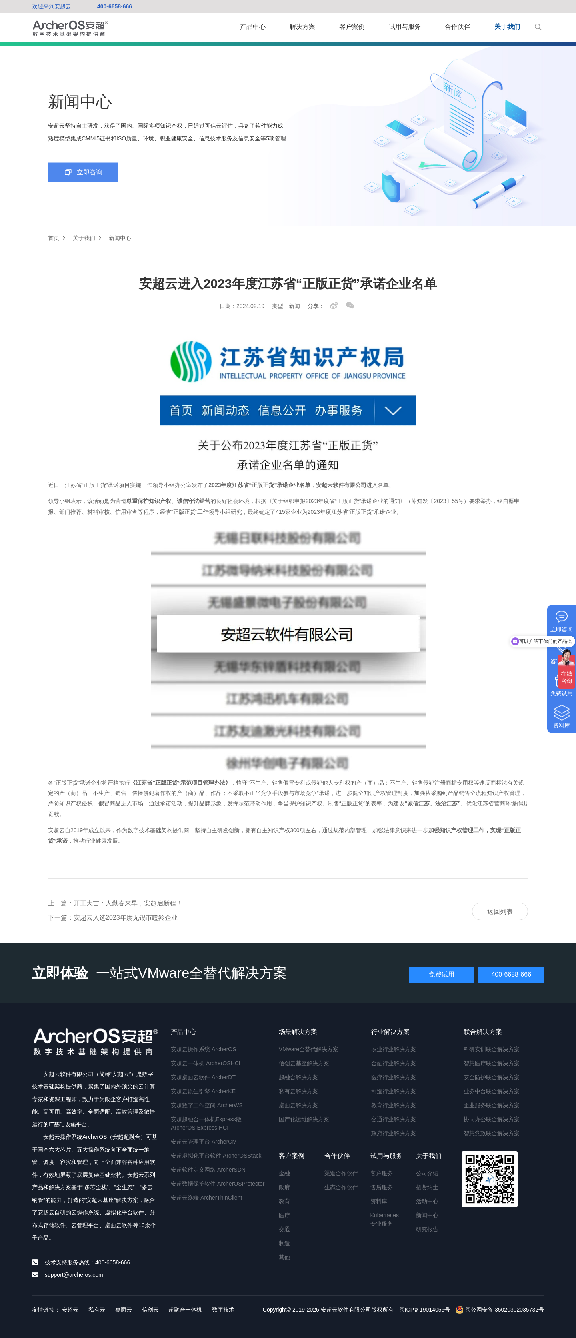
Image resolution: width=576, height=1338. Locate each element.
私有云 (96, 1309)
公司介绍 (427, 1173)
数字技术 (223, 1309)
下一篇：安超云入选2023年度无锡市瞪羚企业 (113, 917)
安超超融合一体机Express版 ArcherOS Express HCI (206, 1123)
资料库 (378, 1201)
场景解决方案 (298, 1031)
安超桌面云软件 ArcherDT (203, 1077)
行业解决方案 (390, 1031)
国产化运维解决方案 (304, 1119)
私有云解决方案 (298, 1091)
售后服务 (381, 1187)
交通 (284, 1229)
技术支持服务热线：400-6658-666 (87, 1262)
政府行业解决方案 (393, 1133)
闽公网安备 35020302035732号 (500, 1309)
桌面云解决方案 (298, 1105)
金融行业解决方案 (393, 1063)
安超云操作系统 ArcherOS (203, 1049)
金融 (284, 1173)
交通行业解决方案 (393, 1119)
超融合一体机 (185, 1309)
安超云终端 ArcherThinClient (206, 1197)
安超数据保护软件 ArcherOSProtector (217, 1183)
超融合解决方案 (298, 1077)
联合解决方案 (483, 1031)
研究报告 (427, 1229)
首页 (53, 238)
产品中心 (253, 26)
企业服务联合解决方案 (492, 1105)
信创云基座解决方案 (304, 1063)
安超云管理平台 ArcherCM (204, 1141)
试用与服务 (405, 26)
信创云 (150, 1309)
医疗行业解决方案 (393, 1077)
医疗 (284, 1215)
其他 (284, 1257)
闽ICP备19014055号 (424, 1309)
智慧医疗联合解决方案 (492, 1063)
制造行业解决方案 (393, 1091)
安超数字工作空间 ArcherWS (207, 1105)
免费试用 (441, 974)
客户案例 (352, 26)
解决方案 (302, 26)
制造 (284, 1243)
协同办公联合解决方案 (492, 1119)
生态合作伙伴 (341, 1187)
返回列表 (500, 911)
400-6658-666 (114, 6)
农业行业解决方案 (393, 1049)
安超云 (70, 1309)
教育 (284, 1201)
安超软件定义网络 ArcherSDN (208, 1169)
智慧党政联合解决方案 (492, 1133)
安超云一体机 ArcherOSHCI (205, 1063)
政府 (284, 1187)
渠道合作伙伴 (341, 1173)
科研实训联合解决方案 (492, 1049)
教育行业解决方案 (393, 1105)
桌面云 (123, 1309)
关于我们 (507, 26)
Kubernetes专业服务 (384, 1219)
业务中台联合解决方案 (492, 1091)
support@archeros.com (74, 1275)
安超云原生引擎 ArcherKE (203, 1091)
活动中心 (427, 1201)
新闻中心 (427, 1215)
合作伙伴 (457, 26)
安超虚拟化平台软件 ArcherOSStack (216, 1155)
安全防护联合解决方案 (492, 1077)
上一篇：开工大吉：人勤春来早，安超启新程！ (115, 903)
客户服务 (381, 1173)
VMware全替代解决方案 (308, 1049)
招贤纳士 (427, 1187)
